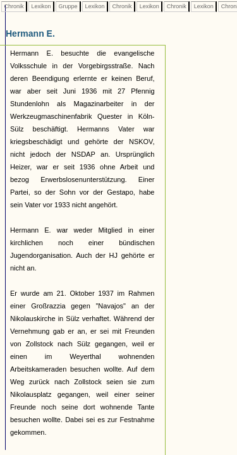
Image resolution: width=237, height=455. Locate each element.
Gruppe (68, 6)
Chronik (14, 6)
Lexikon (41, 6)
